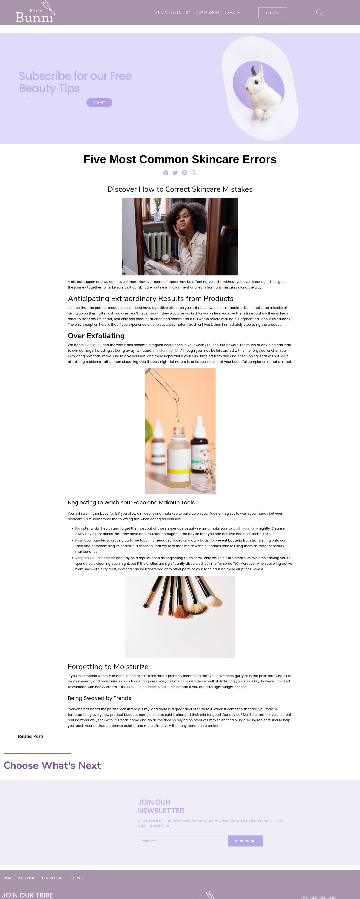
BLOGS (232, 12)
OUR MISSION (207, 12)
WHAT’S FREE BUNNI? (172, 12)
